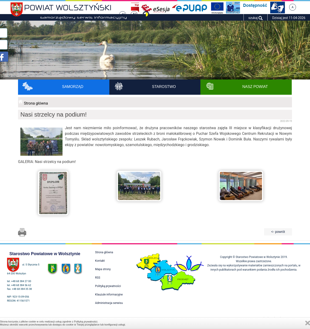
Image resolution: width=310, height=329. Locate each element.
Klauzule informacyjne (109, 294)
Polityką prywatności (85, 321)
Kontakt (100, 260)
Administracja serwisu (109, 303)
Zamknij (307, 323)
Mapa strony (103, 269)
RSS (97, 277)
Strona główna (36, 103)
